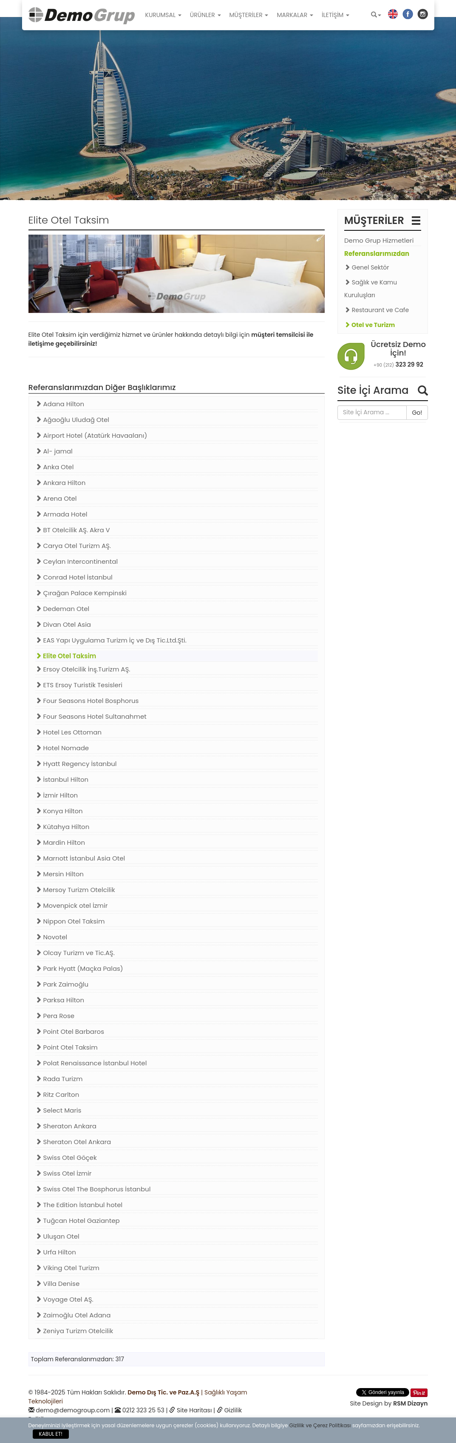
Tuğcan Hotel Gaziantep (77, 1220)
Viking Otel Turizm (67, 1267)
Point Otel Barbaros (70, 1031)
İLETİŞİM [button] (335, 15)
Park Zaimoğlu (62, 984)
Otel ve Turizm (369, 325)
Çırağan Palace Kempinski (81, 592)
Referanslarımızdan (376, 253)
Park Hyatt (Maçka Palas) (79, 968)
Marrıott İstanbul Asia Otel (80, 858)
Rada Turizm (59, 1078)
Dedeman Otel (62, 608)
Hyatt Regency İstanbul (76, 763)
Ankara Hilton (60, 482)
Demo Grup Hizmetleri (379, 240)
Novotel (51, 936)
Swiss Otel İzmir (63, 1173)
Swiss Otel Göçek (66, 1157)
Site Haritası (194, 1410)
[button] (376, 15)
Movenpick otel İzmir (71, 905)
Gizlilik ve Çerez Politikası (320, 1425)
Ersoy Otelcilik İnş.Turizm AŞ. (82, 669)
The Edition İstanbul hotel (79, 1204)
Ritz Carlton (57, 1094)
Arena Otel (56, 498)
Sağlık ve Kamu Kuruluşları (370, 288)
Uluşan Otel (57, 1236)
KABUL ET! (50, 1433)
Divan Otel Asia (63, 624)
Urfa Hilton (55, 1252)
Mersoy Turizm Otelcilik (75, 889)
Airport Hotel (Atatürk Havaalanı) (91, 435)
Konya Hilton (59, 810)
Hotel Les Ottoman (68, 732)
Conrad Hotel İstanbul (74, 577)
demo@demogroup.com (73, 1410)
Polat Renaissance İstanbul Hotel (91, 1063)
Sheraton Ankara (65, 1126)
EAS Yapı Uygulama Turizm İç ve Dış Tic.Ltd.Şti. (111, 640)
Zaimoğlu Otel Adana (73, 1315)
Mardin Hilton (60, 842)
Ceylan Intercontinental (76, 561)
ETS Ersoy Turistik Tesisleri (79, 684)
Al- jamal (54, 451)
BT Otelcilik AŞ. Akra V (72, 529)
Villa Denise (57, 1283)
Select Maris (58, 1110)
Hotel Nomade (62, 747)
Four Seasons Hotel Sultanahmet (91, 716)
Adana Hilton (60, 403)
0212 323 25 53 (143, 1410)
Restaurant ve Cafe (376, 310)
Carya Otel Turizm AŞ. (73, 545)
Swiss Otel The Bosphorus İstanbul (93, 1189)
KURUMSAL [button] (163, 15)
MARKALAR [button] (295, 15)
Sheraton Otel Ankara (73, 1141)
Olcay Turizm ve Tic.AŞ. (75, 952)
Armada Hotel (61, 514)
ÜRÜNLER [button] (205, 15)
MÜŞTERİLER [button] (249, 15)
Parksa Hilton (60, 999)
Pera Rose (55, 1015)
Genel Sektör (366, 267)
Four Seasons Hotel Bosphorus (87, 700)
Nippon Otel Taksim (70, 921)
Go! (417, 412)
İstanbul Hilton (62, 779)
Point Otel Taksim (66, 1047)
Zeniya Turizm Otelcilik (74, 1330)
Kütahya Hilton (62, 826)
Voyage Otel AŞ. (64, 1299)
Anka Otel (54, 466)
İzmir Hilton (56, 795)
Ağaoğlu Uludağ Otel (72, 419)
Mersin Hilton (59, 873)
